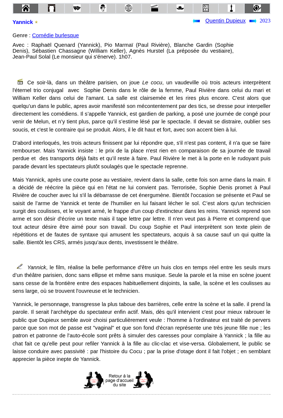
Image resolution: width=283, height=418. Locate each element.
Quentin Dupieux (225, 21)
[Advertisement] (188, 380)
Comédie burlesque (55, 35)
